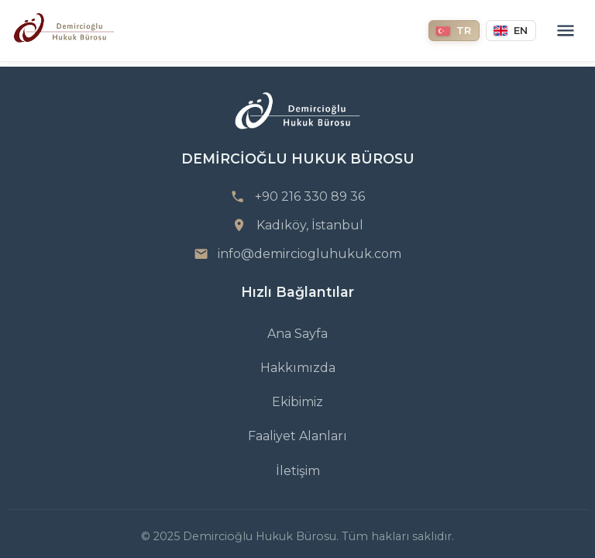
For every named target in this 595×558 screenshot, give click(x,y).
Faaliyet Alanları (297, 436)
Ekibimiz (297, 401)
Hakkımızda (297, 367)
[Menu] (566, 31)
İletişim (298, 470)
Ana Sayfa (297, 333)
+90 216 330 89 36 (310, 196)
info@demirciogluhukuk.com (309, 253)
